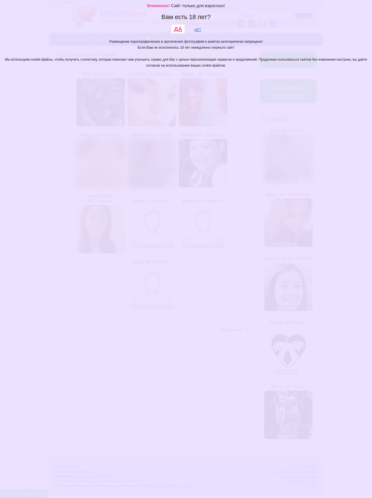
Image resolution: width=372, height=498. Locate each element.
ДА (178, 29)
